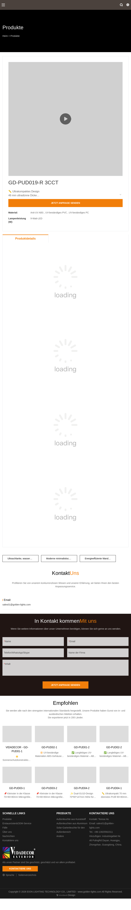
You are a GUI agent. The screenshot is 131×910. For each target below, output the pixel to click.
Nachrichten (8, 836)
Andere (60, 836)
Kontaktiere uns (10, 840)
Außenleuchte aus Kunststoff (71, 819)
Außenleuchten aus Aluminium (71, 823)
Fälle (4, 827)
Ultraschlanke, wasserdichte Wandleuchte (23, 558)
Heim (5, 36)
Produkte (15, 36)
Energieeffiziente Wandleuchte (100, 558)
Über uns (7, 832)
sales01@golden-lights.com (16, 604)
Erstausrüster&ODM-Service (16, 823)
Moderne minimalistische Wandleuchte (61, 558)
